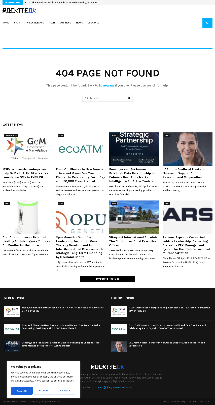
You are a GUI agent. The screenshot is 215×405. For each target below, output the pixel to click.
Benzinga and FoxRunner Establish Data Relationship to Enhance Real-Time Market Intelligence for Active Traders (132, 175)
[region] (43, 380)
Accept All (65, 391)
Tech (52, 22)
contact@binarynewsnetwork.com (114, 387)
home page (106, 85)
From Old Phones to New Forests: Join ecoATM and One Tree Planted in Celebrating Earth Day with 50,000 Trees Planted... (80, 175)
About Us (193, 401)
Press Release (35, 22)
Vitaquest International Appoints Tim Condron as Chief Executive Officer (133, 241)
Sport (17, 22)
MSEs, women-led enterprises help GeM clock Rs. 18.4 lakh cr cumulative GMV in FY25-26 (25, 173)
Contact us (205, 401)
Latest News (13, 124)
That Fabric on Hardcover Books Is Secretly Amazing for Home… (65, 2)
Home (6, 22)
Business (65, 22)
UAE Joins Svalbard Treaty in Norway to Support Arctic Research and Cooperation (184, 173)
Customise (22, 391)
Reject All (44, 391)
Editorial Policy (178, 401)
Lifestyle (93, 22)
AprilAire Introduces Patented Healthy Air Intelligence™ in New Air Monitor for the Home (27, 241)
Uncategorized (11, 135)
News (79, 22)
